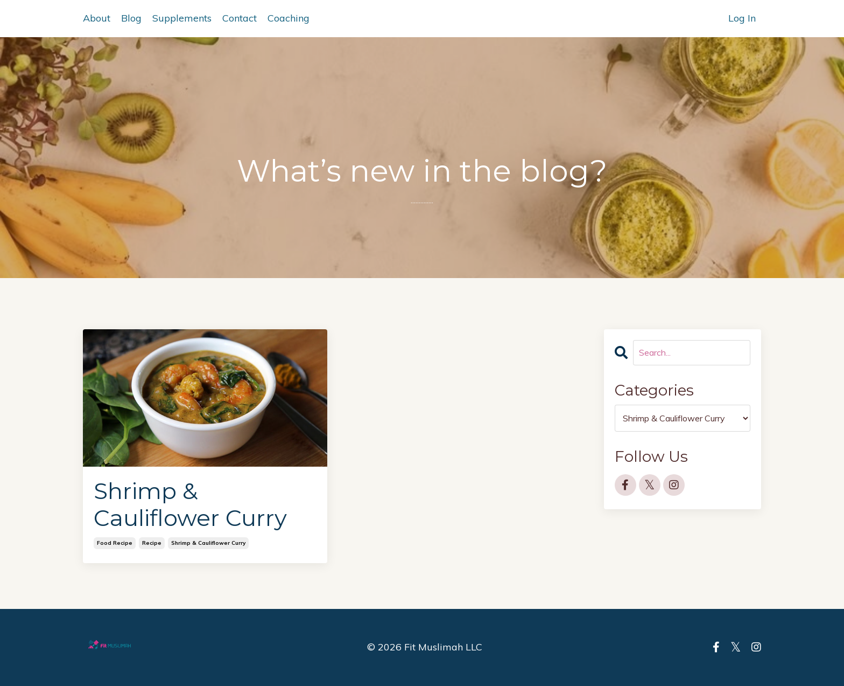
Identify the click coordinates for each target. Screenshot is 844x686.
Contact (239, 18)
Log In (742, 18)
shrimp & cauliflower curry (208, 542)
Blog (131, 18)
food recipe (114, 542)
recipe (151, 542)
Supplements (182, 18)
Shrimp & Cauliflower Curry (190, 504)
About (96, 18)
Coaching (289, 18)
